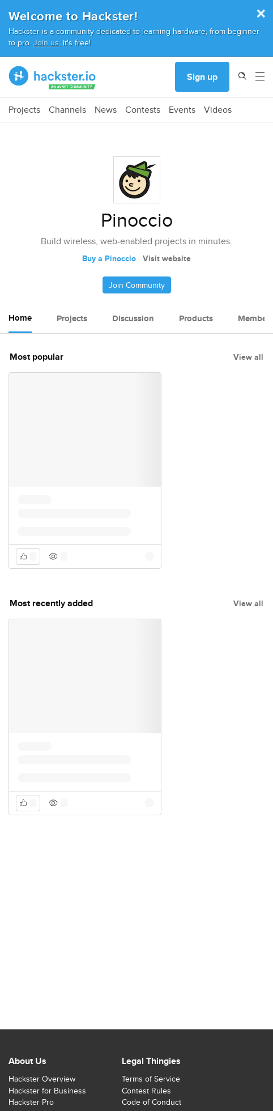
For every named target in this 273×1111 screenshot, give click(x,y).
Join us (46, 42)
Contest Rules (146, 1090)
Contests (142, 110)
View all (248, 357)
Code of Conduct (151, 1102)
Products (196, 318)
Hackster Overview (41, 1078)
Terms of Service (151, 1078)
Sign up (202, 76)
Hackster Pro (31, 1102)
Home (20, 318)
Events (182, 110)
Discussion (133, 318)
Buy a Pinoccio (109, 258)
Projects (24, 110)
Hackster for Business (47, 1090)
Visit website (167, 258)
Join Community (137, 285)
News (106, 110)
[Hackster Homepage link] (52, 77)
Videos (218, 110)
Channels (67, 110)
